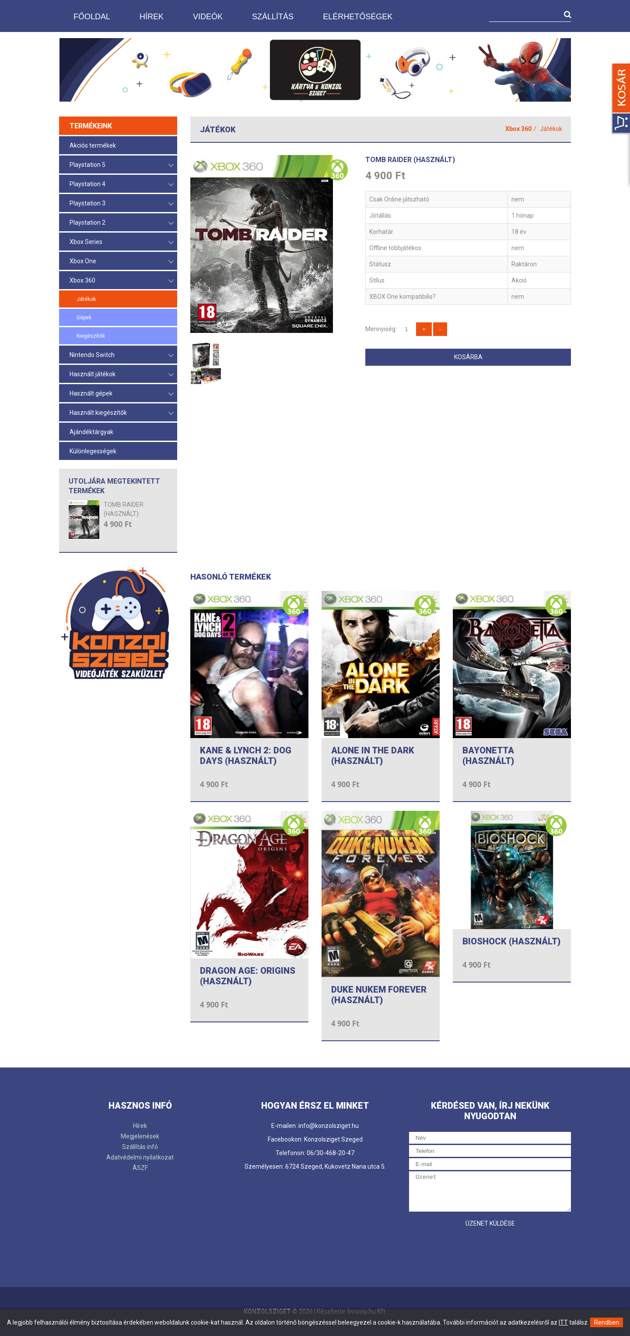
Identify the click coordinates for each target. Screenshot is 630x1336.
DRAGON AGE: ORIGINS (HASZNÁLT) (247, 975)
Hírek (152, 16)
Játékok (86, 299)
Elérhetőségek (357, 16)
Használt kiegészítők (122, 413)
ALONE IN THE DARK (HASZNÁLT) (372, 755)
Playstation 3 (122, 204)
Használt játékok (122, 375)
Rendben (606, 1322)
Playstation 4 (122, 185)
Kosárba (468, 357)
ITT (563, 1322)
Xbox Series (122, 242)
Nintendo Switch (122, 355)
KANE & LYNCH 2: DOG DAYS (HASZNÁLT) (245, 755)
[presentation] (475, 1249)
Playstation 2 (122, 223)
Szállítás (273, 16)
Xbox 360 (122, 281)
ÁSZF (140, 1167)
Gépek (84, 318)
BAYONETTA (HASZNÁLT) (488, 755)
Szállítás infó (140, 1146)
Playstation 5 (122, 165)
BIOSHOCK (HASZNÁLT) (511, 941)
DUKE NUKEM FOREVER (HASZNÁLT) (379, 994)
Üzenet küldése (490, 1223)
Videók (208, 16)
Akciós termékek (93, 145)
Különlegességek (93, 451)
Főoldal (92, 16)
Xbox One (122, 262)
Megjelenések (140, 1136)
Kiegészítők (91, 336)
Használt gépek (122, 394)
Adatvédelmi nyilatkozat (140, 1157)
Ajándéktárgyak (91, 431)
